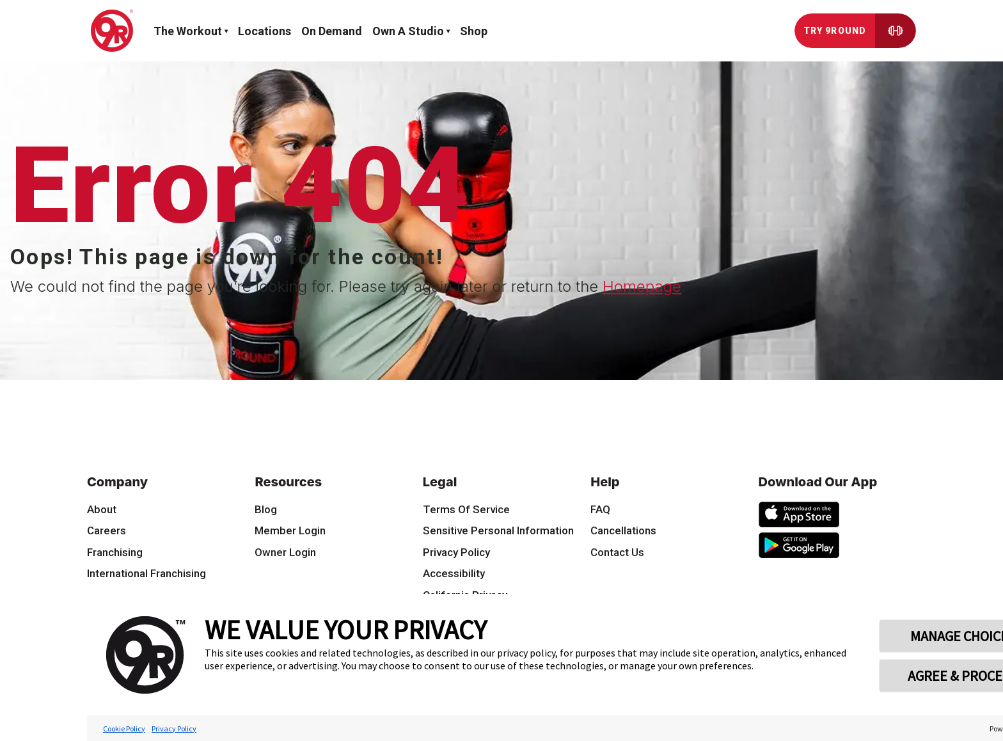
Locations (264, 31)
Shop (473, 31)
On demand (331, 31)
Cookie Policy (124, 728)
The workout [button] (188, 31)
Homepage (642, 286)
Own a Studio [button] (408, 31)
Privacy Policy (174, 728)
